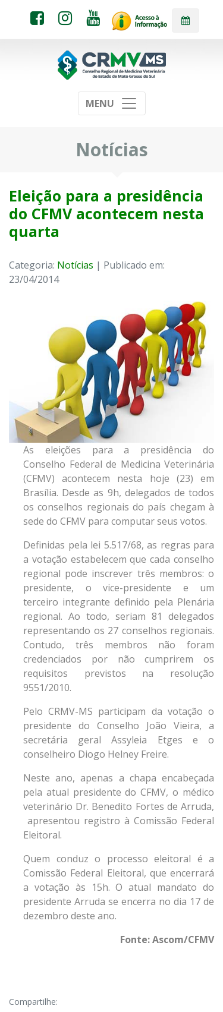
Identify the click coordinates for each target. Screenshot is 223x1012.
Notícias (75, 265)
